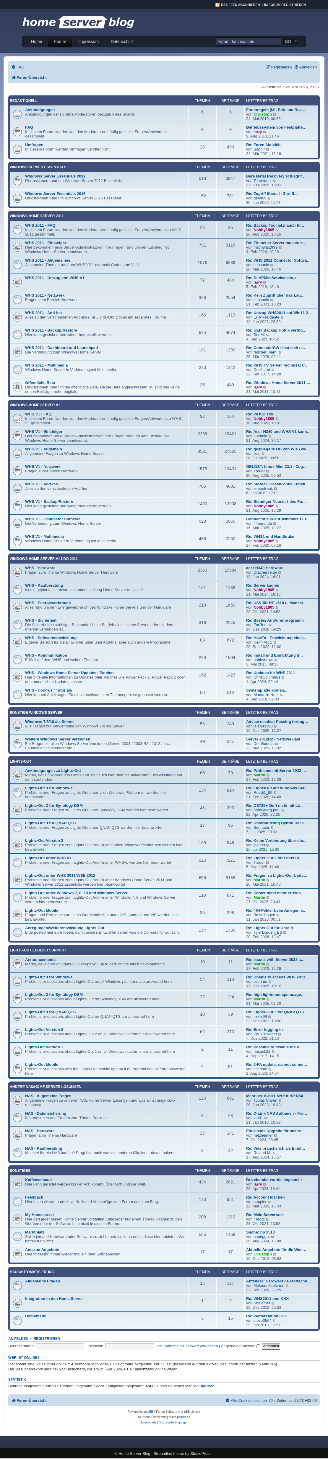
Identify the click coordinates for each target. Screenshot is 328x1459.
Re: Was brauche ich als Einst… (275, 1148)
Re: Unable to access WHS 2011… (277, 977)
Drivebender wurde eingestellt (274, 1180)
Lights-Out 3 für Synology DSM (54, 805)
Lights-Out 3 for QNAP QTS (50, 1012)
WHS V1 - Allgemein (43, 449)
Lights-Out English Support (38, 950)
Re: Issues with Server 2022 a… (275, 959)
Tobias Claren (265, 1100)
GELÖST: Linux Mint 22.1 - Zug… (276, 466)
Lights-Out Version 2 (44, 840)
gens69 (260, 198)
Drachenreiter (265, 572)
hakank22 (262, 1051)
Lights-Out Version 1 (44, 1047)
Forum (60, 41)
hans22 (207, 1386)
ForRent (261, 625)
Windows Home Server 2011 (37, 216)
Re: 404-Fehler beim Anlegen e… (276, 910)
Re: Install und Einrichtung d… (274, 655)
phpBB (148, 1411)
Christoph (263, 114)
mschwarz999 (265, 247)
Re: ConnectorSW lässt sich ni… (276, 347)
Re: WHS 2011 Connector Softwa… (278, 260)
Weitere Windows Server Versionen (57, 739)
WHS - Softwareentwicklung (51, 638)
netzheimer (263, 1135)
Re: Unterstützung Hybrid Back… (277, 823)
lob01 (258, 1118)
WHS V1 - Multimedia (44, 536)
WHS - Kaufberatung (44, 585)
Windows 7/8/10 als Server (49, 721)
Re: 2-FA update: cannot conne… (276, 1064)
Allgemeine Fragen (42, 1281)
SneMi (259, 334)
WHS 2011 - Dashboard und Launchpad (61, 347)
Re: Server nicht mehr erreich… (275, 893)
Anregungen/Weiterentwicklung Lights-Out (64, 928)
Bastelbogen (264, 915)
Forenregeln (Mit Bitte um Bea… (276, 110)
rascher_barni (265, 352)
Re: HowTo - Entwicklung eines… (277, 638)
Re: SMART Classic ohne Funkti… (277, 484)
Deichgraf (262, 369)
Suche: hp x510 (260, 1232)
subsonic (261, 265)
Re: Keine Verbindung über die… (276, 840)
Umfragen (34, 145)
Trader (259, 471)
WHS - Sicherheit (40, 620)
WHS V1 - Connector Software (53, 519)
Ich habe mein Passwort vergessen (187, 1346)
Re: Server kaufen (262, 585)
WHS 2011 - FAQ (40, 225)
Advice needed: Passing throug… (277, 721)
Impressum (88, 41)
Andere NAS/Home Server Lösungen (45, 1087)
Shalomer (262, 1303)
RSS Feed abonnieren (240, 5)
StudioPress (200, 1453)
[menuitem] (17, 67)
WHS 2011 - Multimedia (46, 365)
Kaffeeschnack (39, 1180)
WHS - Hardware (40, 568)
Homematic (35, 1316)
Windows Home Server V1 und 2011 (44, 559)
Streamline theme (169, 1453)
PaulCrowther (265, 1034)
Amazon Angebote (42, 1249)
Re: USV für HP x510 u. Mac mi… (276, 603)
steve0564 (263, 1320)
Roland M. (262, 1153)
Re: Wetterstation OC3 (267, 1316)
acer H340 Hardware (264, 568)
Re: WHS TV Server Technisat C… (277, 365)
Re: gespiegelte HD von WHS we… (278, 449)
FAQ (29, 127)
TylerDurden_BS (268, 932)
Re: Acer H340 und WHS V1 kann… (278, 431)
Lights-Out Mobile (41, 910)
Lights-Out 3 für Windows (48, 788)
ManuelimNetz (266, 694)
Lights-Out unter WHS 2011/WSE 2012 (60, 875)
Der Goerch (264, 743)
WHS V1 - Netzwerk (43, 466)
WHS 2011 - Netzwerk (44, 295)
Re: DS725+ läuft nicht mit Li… (274, 805)
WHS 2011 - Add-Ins (43, 313)
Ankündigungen (40, 110)
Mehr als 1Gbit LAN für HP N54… (276, 1096)
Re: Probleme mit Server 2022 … (276, 770)
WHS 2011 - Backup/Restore (51, 330)
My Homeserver (39, 1214)
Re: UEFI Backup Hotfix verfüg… (276, 330)
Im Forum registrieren (285, 5)
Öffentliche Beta (40, 382)
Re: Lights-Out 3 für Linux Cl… (274, 858)
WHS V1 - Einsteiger (43, 431)
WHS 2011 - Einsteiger (45, 243)
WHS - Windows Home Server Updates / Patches (70, 673)
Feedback (34, 1197)
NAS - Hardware (40, 1131)
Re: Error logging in (264, 1029)
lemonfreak (263, 488)
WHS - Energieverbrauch (48, 603)
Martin (259, 775)
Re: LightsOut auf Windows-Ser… (277, 788)
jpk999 (259, 845)
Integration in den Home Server (54, 1298)
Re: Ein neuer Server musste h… (276, 243)
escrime (260, 981)
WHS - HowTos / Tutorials (48, 690)
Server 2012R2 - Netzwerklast (273, 739)
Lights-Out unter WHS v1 (48, 858)
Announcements (40, 959)
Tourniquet (263, 180)
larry (258, 131)
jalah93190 (263, 726)
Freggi (259, 1219)
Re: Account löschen (265, 1197)
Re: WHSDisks (259, 414)
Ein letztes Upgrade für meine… (275, 1131)
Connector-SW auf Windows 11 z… (278, 519)
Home (36, 41)
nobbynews (263, 659)
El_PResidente (266, 317)
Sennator (261, 827)
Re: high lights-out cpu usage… (275, 994)
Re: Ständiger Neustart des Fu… (276, 501)
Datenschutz (122, 41)
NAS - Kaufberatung (43, 1148)
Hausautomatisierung (32, 1272)
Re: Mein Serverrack (265, 1214)
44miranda (263, 523)
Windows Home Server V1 (35, 405)
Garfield (260, 436)
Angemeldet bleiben (240, 1346)
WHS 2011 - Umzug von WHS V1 (55, 278)
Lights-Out (20, 761)
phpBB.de (183, 1417)
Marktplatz (34, 1232)
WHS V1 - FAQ (38, 414)
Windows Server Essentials (38, 167)
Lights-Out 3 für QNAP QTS (50, 823)
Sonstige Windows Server (36, 713)
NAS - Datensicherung (45, 1113)
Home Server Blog (134, 1453)
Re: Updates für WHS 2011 (270, 673)
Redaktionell (24, 101)
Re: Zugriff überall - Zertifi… (272, 193)
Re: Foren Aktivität (263, 145)
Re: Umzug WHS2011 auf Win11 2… (279, 313)
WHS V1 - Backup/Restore (49, 501)
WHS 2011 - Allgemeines (47, 260)
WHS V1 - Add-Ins (41, 484)
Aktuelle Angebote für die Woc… (276, 1249)
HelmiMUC (263, 642)
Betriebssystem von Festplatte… (276, 127)
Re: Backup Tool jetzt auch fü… (275, 225)
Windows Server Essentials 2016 (55, 193)
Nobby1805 (264, 230)
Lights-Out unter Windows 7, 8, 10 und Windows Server (76, 893)
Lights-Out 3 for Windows (48, 977)
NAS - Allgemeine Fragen (48, 1096)
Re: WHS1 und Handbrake (270, 536)
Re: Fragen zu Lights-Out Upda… (276, 875)
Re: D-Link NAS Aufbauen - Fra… (276, 1113)
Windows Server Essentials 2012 (55, 176)
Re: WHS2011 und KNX (267, 1298)
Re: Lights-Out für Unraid (269, 928)
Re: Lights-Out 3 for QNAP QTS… (277, 1012)
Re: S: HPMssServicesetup (271, 278)
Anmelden (18, 1339)
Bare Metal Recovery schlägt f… (276, 176)
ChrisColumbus (267, 677)
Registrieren (47, 1339)
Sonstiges (20, 1171)
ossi (257, 453)
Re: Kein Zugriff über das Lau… (275, 295)
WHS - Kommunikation (46, 655)
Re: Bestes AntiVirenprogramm (275, 620)
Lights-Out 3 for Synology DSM (54, 994)
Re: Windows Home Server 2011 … (278, 382)
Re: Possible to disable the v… (274, 1047)
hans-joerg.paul (267, 810)
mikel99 (260, 1016)
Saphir (259, 149)
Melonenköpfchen (269, 1285)
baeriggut (262, 1236)
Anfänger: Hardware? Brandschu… (278, 1281)
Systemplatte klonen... (266, 690)
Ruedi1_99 (263, 792)
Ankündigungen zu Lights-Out (53, 770)
